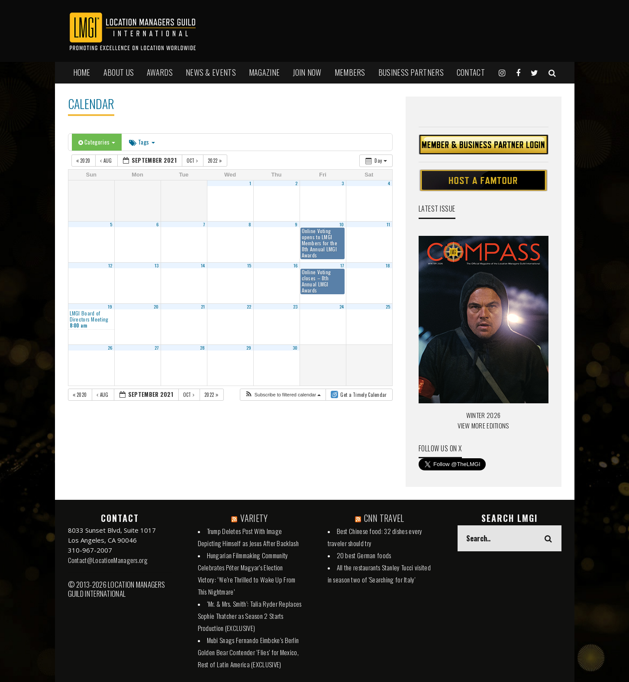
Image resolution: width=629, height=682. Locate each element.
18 (388, 265)
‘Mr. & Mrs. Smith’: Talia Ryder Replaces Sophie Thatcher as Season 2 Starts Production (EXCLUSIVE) (250, 616)
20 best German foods (364, 555)
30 (295, 347)
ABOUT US (118, 72)
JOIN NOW (307, 72)
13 (157, 265)
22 (249, 306)
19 (110, 306)
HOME (81, 72)
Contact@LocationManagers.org (108, 560)
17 (342, 265)
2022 (215, 160)
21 (203, 306)
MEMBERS (350, 72)
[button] (283, 395)
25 (388, 306)
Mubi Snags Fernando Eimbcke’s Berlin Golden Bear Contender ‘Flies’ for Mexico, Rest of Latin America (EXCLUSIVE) (248, 652)
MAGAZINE (264, 72)
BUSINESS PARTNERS (411, 72)
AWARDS (160, 72)
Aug (106, 160)
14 (203, 265)
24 (341, 306)
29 (249, 347)
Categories (97, 142)
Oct (193, 160)
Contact (471, 72)
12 (110, 265)
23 (295, 306)
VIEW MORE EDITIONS (483, 425)
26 (110, 347)
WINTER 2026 (483, 415)
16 (296, 265)
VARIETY (254, 518)
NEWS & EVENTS (211, 72)
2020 (84, 160)
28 (202, 347)
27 (157, 347)
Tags (142, 142)
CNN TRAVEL (384, 518)
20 (156, 306)
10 (341, 224)
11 (388, 224)
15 (249, 265)
